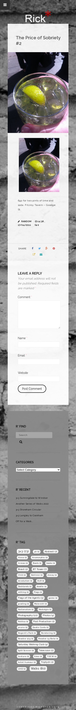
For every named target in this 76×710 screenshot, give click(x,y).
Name (22, 338)
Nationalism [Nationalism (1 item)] (26, 609)
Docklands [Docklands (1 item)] (25, 586)
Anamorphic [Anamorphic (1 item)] (40, 557)
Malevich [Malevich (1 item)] (40, 604)
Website (23, 372)
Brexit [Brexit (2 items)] (23, 569)
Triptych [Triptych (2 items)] (47, 662)
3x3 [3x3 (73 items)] (23, 551)
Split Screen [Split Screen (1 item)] (26, 650)
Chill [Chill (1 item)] (22, 575)
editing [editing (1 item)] (23, 592)
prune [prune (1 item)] (23, 627)
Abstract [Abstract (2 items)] (51, 551)
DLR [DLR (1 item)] (40, 581)
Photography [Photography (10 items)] (28, 615)
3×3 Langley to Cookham (29, 515)
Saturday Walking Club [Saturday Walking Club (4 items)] (33, 644)
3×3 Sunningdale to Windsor (32, 498)
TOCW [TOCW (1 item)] (51, 656)
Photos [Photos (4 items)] (48, 615)
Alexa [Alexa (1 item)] (22, 557)
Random (26, 221)
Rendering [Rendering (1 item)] (48, 633)
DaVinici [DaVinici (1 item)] (37, 575)
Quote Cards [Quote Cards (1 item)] (41, 627)
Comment (25, 297)
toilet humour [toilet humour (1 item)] (27, 662)
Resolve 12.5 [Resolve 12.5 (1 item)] (25, 638)
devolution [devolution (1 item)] (25, 581)
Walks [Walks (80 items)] (38, 668)
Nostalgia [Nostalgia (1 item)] (45, 609)
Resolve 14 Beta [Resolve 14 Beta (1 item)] (48, 638)
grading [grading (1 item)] (23, 604)
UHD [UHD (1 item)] (22, 669)
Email (22, 355)
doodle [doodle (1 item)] (41, 586)
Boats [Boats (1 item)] (37, 563)
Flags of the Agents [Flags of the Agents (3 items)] (31, 598)
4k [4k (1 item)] (36, 551)
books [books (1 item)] (50, 563)
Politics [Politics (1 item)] (23, 621)
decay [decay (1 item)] (52, 575)
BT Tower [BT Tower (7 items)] (40, 569)
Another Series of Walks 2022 (32, 504)
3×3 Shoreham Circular (28, 509)
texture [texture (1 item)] (23, 656)
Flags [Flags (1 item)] (38, 592)
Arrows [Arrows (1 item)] (23, 563)
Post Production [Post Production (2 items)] (44, 621)
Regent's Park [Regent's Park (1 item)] (27, 633)
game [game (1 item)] (53, 598)
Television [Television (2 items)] (46, 650)
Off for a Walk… (24, 521)
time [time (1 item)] (38, 656)
